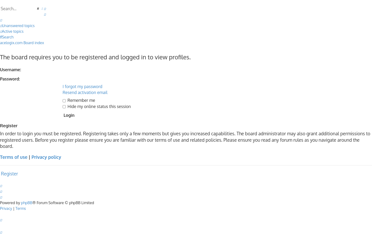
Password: (10, 78)
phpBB (27, 202)
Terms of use (13, 157)
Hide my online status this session (97, 106)
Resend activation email (85, 92)
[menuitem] (45, 8)
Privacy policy (46, 157)
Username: (10, 69)
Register (9, 174)
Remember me (79, 100)
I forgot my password (82, 86)
